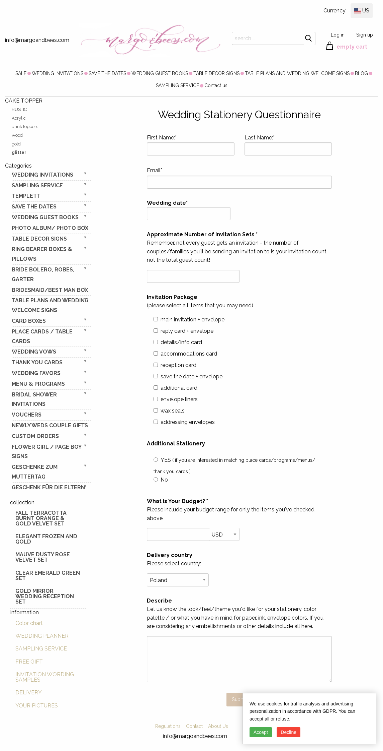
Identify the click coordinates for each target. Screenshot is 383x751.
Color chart (29, 623)
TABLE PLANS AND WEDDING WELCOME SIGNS (297, 73)
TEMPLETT (26, 196)
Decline (288, 732)
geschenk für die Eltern (48, 487)
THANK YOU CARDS (37, 362)
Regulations (168, 726)
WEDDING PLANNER (42, 636)
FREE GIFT (29, 662)
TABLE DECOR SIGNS (216, 73)
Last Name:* (288, 145)
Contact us (215, 85)
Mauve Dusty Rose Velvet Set (42, 557)
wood (17, 135)
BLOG (361, 73)
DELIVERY (28, 692)
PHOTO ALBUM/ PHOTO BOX (50, 228)
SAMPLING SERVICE (177, 85)
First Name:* (190, 145)
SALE (20, 73)
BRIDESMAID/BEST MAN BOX (50, 290)
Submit (239, 699)
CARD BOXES (29, 321)
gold (16, 143)
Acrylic (19, 118)
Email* (239, 178)
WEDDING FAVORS (36, 373)
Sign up (364, 35)
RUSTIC (19, 109)
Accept (261, 732)
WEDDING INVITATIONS (57, 73)
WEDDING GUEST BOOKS (159, 73)
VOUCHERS (26, 415)
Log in (338, 35)
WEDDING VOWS (34, 352)
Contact (194, 726)
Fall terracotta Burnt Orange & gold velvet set (41, 518)
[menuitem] (21, 73)
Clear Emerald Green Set (47, 575)
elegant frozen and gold (46, 539)
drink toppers (25, 126)
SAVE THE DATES (107, 73)
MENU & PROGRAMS (38, 384)
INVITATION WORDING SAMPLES (44, 677)
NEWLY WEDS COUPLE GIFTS (50, 425)
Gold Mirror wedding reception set (44, 596)
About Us (218, 726)
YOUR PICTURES (36, 705)
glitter (19, 152)
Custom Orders (35, 436)
